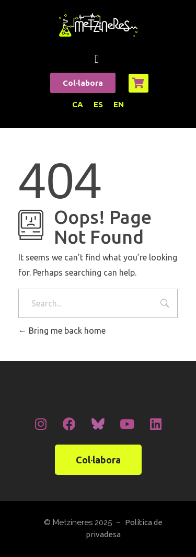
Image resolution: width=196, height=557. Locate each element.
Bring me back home (62, 330)
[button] (96, 58)
